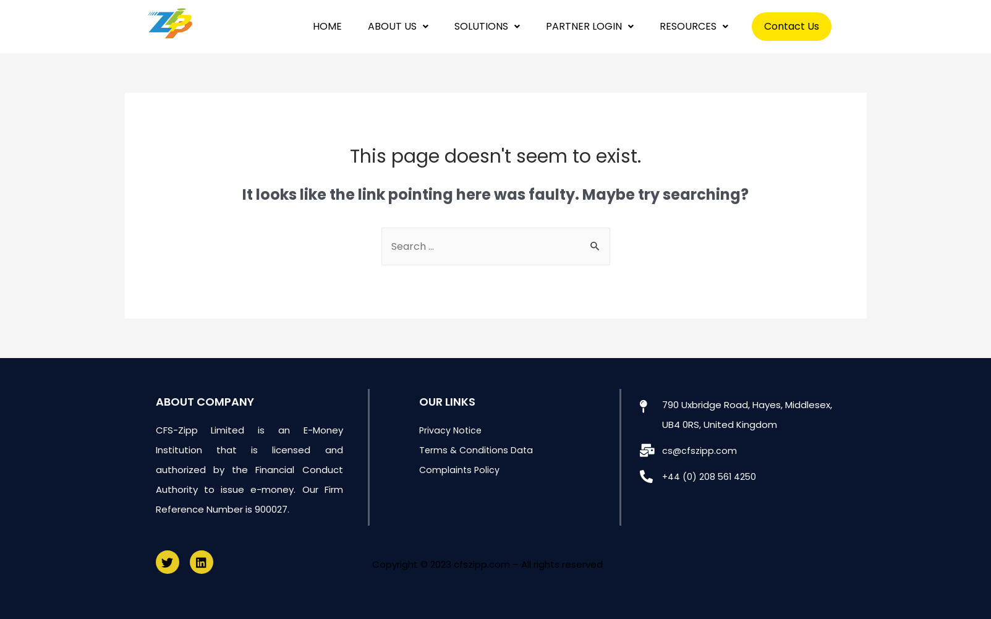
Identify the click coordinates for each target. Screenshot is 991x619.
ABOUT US (398, 26)
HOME (327, 26)
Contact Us (791, 26)
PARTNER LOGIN (590, 26)
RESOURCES (694, 26)
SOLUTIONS (487, 26)
